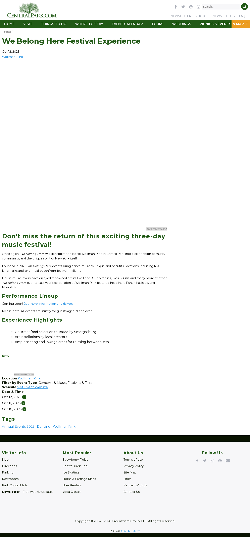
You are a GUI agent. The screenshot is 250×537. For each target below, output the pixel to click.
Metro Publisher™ (130, 531)
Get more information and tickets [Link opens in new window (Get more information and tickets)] (48, 303)
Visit (27, 24)
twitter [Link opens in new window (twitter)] (183, 6)
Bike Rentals (72, 485)
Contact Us (131, 492)
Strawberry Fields (75, 459)
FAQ (242, 16)
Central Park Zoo (75, 466)
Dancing (43, 426)
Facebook (197, 460)
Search (244, 6)
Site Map (129, 472)
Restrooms (10, 479)
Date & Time (13, 392)
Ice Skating (71, 472)
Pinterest (220, 460)
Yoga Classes (72, 492)
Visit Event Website (32, 387)
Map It (242, 24)
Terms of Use (133, 459)
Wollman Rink (64, 426)
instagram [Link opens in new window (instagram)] (198, 6)
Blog (230, 16)
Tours (157, 24)
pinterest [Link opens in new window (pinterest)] (190, 6)
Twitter (204, 460)
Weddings (181, 24)
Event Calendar (127, 24)
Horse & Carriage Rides (79, 479)
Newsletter (180, 16)
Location (9, 378)
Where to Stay (89, 24)
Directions (9, 466)
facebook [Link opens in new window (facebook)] (175, 6)
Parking (7, 472)
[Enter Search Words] (221, 7)
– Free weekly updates (27, 492)
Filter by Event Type (19, 383)
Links (127, 479)
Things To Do (53, 24)
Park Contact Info (15, 485)
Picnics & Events (215, 24)
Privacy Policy (133, 466)
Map (5, 459)
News (217, 16)
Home (9, 24)
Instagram (212, 460)
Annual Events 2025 (18, 426)
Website (9, 387)
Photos (201, 16)
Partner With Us (135, 485)
